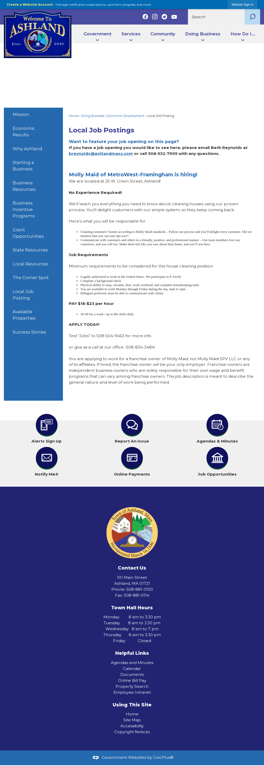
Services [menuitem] (131, 33)
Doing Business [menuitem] (202, 33)
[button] (252, 17)
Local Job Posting (23, 295)
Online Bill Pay (132, 680)
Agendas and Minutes (132, 662)
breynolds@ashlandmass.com (101, 153)
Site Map (132, 719)
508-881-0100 (139, 589)
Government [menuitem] (97, 33)
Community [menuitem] (162, 33)
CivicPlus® (163, 757)
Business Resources (24, 186)
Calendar (132, 668)
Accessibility (132, 725)
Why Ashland (27, 148)
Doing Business (92, 116)
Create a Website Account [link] (30, 4)
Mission (21, 114)
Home (73, 116)
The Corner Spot (31, 277)
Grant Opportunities (28, 233)
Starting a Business (23, 165)
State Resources (30, 249)
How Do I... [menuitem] (242, 33)
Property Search (132, 686)
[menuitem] (33, 114)
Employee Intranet (132, 692)
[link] (243, 4)
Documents (132, 674)
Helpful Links (132, 653)
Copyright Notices (132, 731)
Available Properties (24, 315)
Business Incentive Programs (24, 209)
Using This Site (132, 705)
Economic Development (125, 116)
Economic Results (24, 131)
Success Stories (29, 332)
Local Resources (30, 263)
